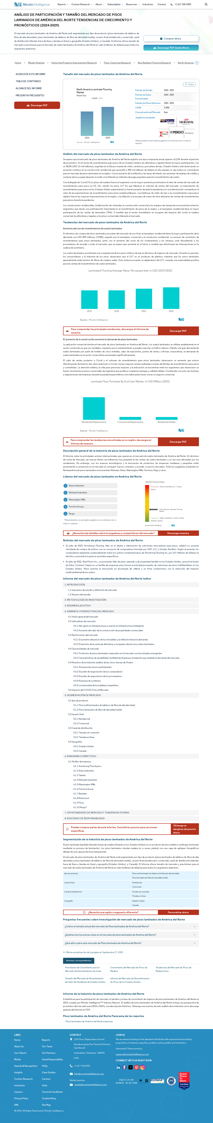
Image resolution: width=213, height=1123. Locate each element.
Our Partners (48, 1053)
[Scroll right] (197, 63)
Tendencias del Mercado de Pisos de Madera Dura (173, 969)
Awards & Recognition (25, 1066)
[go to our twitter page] (130, 1068)
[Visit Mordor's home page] (32, 4)
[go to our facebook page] (124, 1068)
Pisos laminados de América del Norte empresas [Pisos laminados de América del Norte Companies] (89, 1021)
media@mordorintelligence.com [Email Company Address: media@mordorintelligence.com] (91, 1084)
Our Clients (20, 1053)
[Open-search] (207, 4)
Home (17, 1040)
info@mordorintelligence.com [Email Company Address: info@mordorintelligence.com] (89, 1073)
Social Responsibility (52, 1059)
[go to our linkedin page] (118, 1068)
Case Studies (49, 1072)
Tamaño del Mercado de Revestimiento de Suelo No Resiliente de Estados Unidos (85, 980)
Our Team (47, 1046)
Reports (62, 4)
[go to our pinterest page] (136, 1068)
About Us (19, 1046)
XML (16, 1105)
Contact (161, 4)
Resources (132, 4)
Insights (18, 1072)
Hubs (44, 1085)
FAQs (45, 1066)
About (99, 4)
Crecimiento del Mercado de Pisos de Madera (128, 969)
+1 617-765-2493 (181, 4)
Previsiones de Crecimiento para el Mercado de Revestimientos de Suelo (83, 969)
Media (17, 1059)
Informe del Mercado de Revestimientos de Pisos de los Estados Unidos (129, 980)
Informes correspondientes (78, 960)
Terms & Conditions (52, 1092)
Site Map (46, 1105)
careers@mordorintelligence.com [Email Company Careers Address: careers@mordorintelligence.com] (132, 1054)
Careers (18, 1092)
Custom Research (81, 4)
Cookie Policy (49, 1098)
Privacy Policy (21, 1098)
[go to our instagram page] (142, 1068)
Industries (148, 4)
